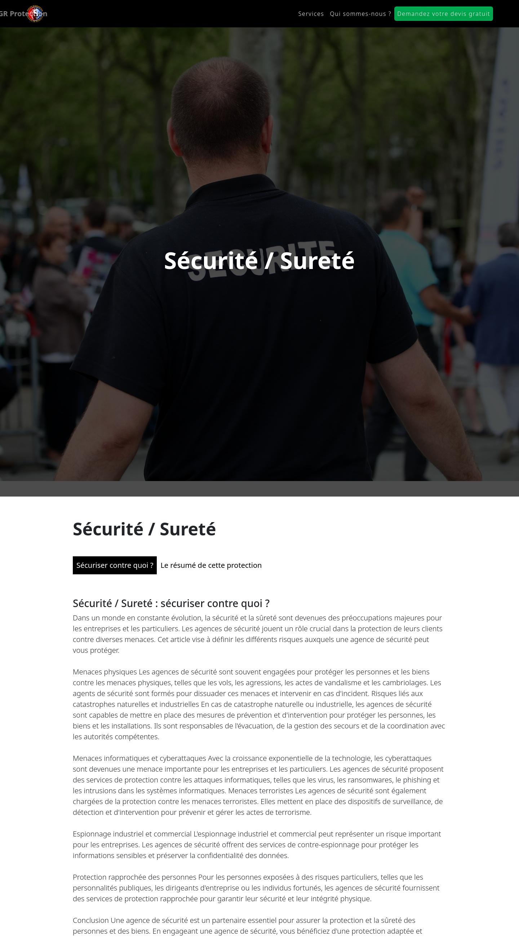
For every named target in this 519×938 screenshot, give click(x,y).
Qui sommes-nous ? (360, 14)
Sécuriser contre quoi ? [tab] (114, 560)
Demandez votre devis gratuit (443, 14)
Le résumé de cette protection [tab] (211, 560)
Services (311, 14)
